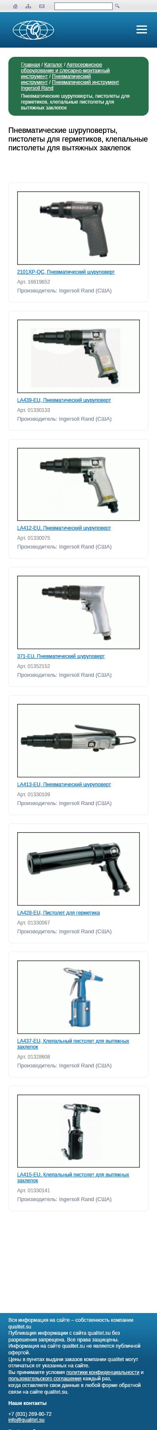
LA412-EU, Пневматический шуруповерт (64, 528)
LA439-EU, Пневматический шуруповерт (64, 400)
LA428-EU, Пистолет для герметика (58, 913)
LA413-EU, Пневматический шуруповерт (64, 784)
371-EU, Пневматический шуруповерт (61, 656)
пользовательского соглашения (45, 1379)
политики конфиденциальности (102, 1372)
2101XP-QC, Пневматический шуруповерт (66, 272)
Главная (30, 65)
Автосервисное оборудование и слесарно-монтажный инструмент (65, 70)
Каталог (53, 65)
